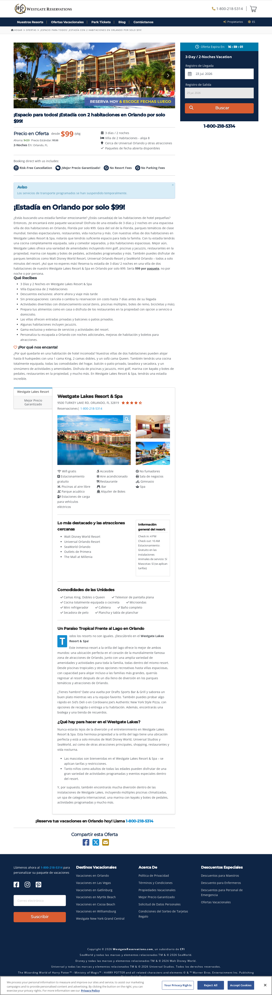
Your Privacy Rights (177, 986)
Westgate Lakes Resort (33, 392)
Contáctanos (143, 22)
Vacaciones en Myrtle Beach (96, 897)
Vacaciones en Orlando (92, 875)
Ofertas (31, 30)
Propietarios (234, 22)
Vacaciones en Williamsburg (96, 911)
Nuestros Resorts (30, 22)
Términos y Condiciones (156, 883)
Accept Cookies (240, 986)
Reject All (210, 986)
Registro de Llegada (200, 66)
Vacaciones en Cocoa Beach (95, 904)
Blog (122, 22)
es (251, 22)
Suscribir (40, 916)
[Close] (265, 986)
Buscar (209, 108)
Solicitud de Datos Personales (160, 904)
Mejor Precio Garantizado (33, 402)
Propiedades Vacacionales (157, 890)
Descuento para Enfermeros (221, 883)
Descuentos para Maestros (220, 875)
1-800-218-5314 (227, 8)
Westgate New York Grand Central (100, 918)
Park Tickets (100, 22)
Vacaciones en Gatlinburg (94, 890)
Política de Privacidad (154, 875)
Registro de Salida (198, 85)
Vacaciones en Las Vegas (93, 883)
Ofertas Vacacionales (67, 22)
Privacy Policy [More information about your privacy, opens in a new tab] (90, 992)
